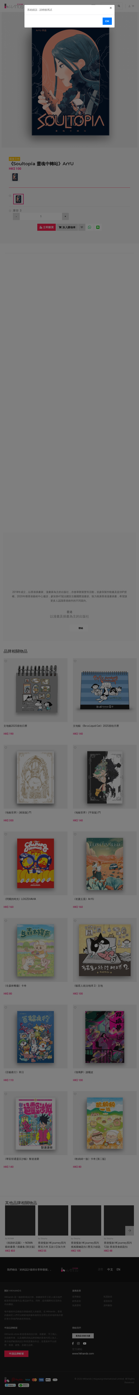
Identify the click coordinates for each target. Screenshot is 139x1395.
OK (107, 21)
